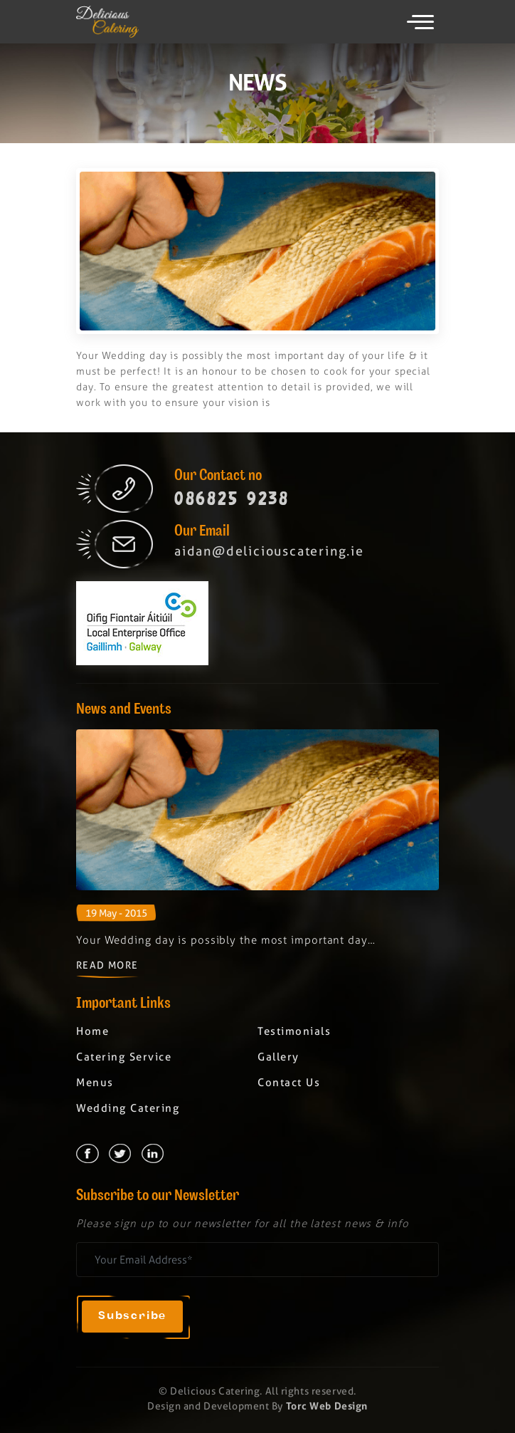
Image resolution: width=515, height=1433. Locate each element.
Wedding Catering (127, 1108)
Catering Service (123, 1057)
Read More (107, 965)
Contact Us (289, 1082)
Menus (95, 1082)
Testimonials (294, 1031)
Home (92, 1031)
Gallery (278, 1057)
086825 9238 (232, 499)
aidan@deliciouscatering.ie (269, 550)
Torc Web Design (327, 1406)
